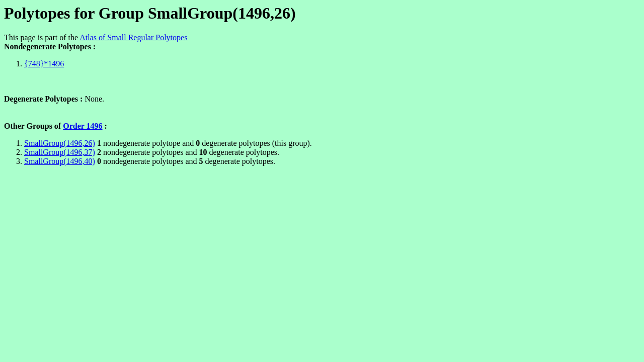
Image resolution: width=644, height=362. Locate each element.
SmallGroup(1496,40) (59, 161)
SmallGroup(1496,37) (59, 152)
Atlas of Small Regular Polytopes (133, 37)
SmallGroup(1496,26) (59, 143)
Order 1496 (82, 126)
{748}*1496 (44, 63)
